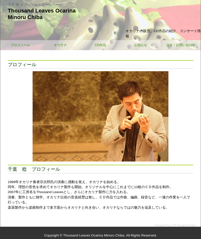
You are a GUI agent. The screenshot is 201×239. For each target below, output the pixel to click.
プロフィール (20, 45)
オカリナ (60, 45)
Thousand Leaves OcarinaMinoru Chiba (42, 14)
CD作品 (100, 45)
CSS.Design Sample (183, 225)
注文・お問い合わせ (180, 45)
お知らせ (140, 45)
